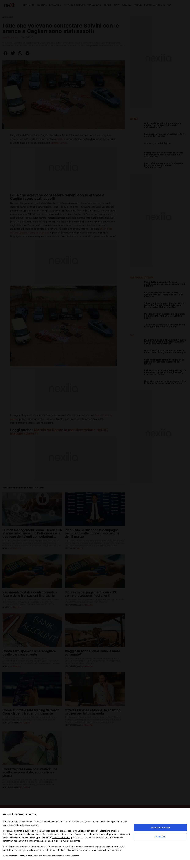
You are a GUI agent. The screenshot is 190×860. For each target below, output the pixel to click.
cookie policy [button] (31, 825)
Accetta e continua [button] (160, 827)
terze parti (50, 831)
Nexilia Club (160, 836)
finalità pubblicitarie (61, 837)
